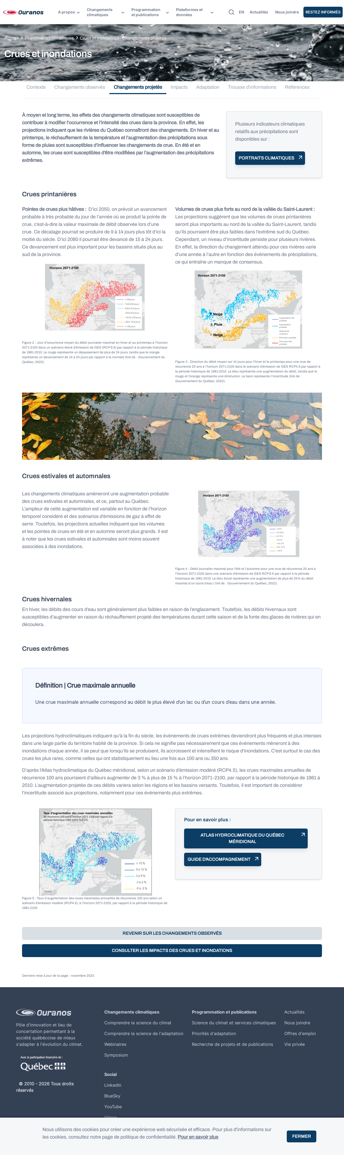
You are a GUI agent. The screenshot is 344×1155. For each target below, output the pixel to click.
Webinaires (115, 1044)
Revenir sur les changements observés (172, 933)
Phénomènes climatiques (49, 38)
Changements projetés (138, 87)
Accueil (11, 38)
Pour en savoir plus (198, 1137)
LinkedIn (112, 1085)
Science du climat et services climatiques (234, 1022)
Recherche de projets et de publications (232, 1044)
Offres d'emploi (300, 1033)
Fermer (301, 1136)
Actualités (259, 12)
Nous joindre (287, 12)
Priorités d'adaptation (214, 1033)
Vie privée (294, 1044)
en (241, 12)
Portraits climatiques (266, 158)
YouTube (113, 1106)
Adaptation (207, 87)
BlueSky (112, 1096)
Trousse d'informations (252, 87)
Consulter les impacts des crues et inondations (172, 950)
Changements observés (79, 87)
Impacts (179, 87)
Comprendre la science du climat (137, 1022)
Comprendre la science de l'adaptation (143, 1033)
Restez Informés (323, 12)
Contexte (36, 87)
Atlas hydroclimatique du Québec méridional (242, 838)
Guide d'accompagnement (219, 859)
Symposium (116, 1055)
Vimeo (110, 1117)
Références (297, 87)
